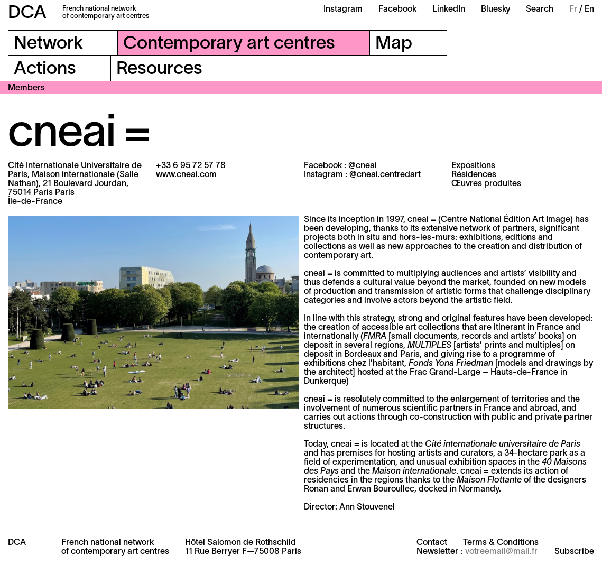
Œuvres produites (486, 184)
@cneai (362, 166)
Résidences (473, 175)
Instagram (343, 9)
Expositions (473, 166)
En (589, 9)
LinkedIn (448, 9)
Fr (573, 9)
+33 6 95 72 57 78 (191, 166)
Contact (431, 543)
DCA (27, 13)
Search (539, 9)
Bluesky (495, 9)
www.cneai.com (186, 175)
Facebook (397, 9)
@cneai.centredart (385, 175)
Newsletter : (439, 551)
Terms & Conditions (501, 543)
